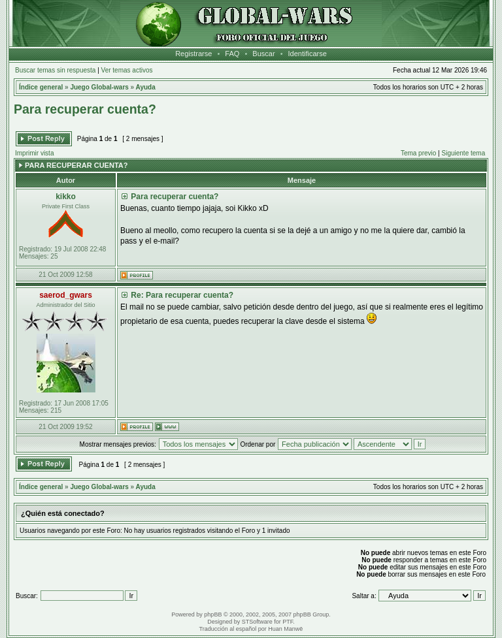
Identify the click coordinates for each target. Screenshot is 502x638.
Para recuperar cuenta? (85, 109)
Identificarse (307, 53)
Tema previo (418, 153)
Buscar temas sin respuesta (55, 70)
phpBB (213, 614)
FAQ (232, 53)
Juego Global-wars (99, 87)
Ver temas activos (127, 70)
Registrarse (193, 53)
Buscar (263, 53)
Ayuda (146, 87)
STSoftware (257, 621)
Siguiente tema (464, 153)
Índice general (41, 87)
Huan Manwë (285, 629)
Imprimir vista (34, 153)
